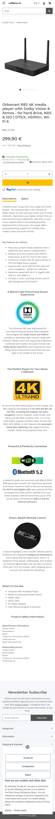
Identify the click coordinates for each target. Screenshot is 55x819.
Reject (28, 775)
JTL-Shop (32, 815)
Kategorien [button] (7, 728)
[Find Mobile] (24, 11)
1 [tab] (20, 90)
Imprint (8, 810)
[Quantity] (27, 174)
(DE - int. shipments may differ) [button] (15, 160)
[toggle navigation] (3, 2)
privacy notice (21, 704)
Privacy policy (20, 810)
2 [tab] (23, 90)
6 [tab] (35, 90)
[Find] (49, 11)
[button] (44, 3)
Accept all (28, 758)
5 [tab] (32, 90)
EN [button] (35, 3)
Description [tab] (9, 198)
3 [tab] (26, 90)
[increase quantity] (49, 174)
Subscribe (42, 717)
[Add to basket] (4, 31)
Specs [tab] (24, 198)
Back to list (9, 22)
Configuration (28, 766)
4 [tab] (29, 90)
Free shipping (24, 145)
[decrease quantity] (5, 174)
